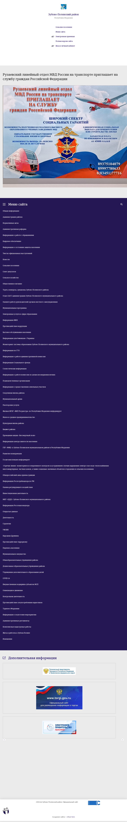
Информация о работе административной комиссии (24, 357)
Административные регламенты (16, 621)
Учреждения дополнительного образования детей (23, 572)
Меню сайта (60, 32)
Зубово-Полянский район (63, 14)
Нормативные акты (11, 223)
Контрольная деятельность (14, 597)
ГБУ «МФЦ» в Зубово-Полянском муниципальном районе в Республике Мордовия (36, 448)
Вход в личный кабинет (65, 46)
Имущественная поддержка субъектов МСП (20, 584)
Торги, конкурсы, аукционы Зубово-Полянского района (26, 290)
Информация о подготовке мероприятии (19, 615)
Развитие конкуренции (12, 454)
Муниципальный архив (12, 399)
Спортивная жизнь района (13, 393)
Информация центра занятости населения (20, 442)
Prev (4, 740)
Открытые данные (10, 512)
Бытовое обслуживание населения (17, 332)
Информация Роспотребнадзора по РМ (18, 481)
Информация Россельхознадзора (16, 505)
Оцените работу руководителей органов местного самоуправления (30, 302)
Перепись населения (11, 548)
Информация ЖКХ (10, 320)
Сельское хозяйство (11, 278)
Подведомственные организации (16, 381)
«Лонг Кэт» (71, 817)
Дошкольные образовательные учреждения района (24, 566)
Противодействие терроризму (15, 542)
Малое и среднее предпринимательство (19, 417)
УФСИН (6, 530)
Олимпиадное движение (13, 590)
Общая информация (11, 211)
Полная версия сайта (64, 41)
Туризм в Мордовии (11, 609)
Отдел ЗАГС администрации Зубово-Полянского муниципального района (33, 296)
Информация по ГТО (11, 350)
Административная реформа (14, 229)
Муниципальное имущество (14, 554)
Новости (6, 259)
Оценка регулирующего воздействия (18, 487)
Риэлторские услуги (11, 405)
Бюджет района (9, 429)
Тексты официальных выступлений (17, 253)
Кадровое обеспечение (12, 241)
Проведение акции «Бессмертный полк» (19, 435)
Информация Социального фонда (16, 363)
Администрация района (12, 217)
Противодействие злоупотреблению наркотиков (22, 603)
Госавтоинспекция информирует (16, 460)
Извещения (7, 639)
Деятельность (8, 518)
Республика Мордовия (63, 18)
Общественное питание (12, 284)
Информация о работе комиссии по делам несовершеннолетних (29, 375)
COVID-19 (6, 578)
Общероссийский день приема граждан (19, 475)
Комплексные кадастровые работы (17, 627)
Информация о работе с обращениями (18, 235)
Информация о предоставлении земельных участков (24, 387)
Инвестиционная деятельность (15, 493)
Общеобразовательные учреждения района (20, 560)
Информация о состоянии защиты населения (21, 247)
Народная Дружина (11, 536)
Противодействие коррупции (15, 326)
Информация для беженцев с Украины (18, 338)
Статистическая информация (15, 369)
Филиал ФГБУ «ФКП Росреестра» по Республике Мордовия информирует (32, 411)
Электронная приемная (65, 37)
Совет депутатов (9, 272)
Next (122, 740)
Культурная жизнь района (13, 423)
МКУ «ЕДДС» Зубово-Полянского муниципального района (26, 499)
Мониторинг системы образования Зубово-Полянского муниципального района (36, 344)
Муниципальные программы (15, 308)
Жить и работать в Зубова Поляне (16, 633)
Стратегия (7, 524)
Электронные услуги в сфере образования (20, 314)
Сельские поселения (64, 27)
